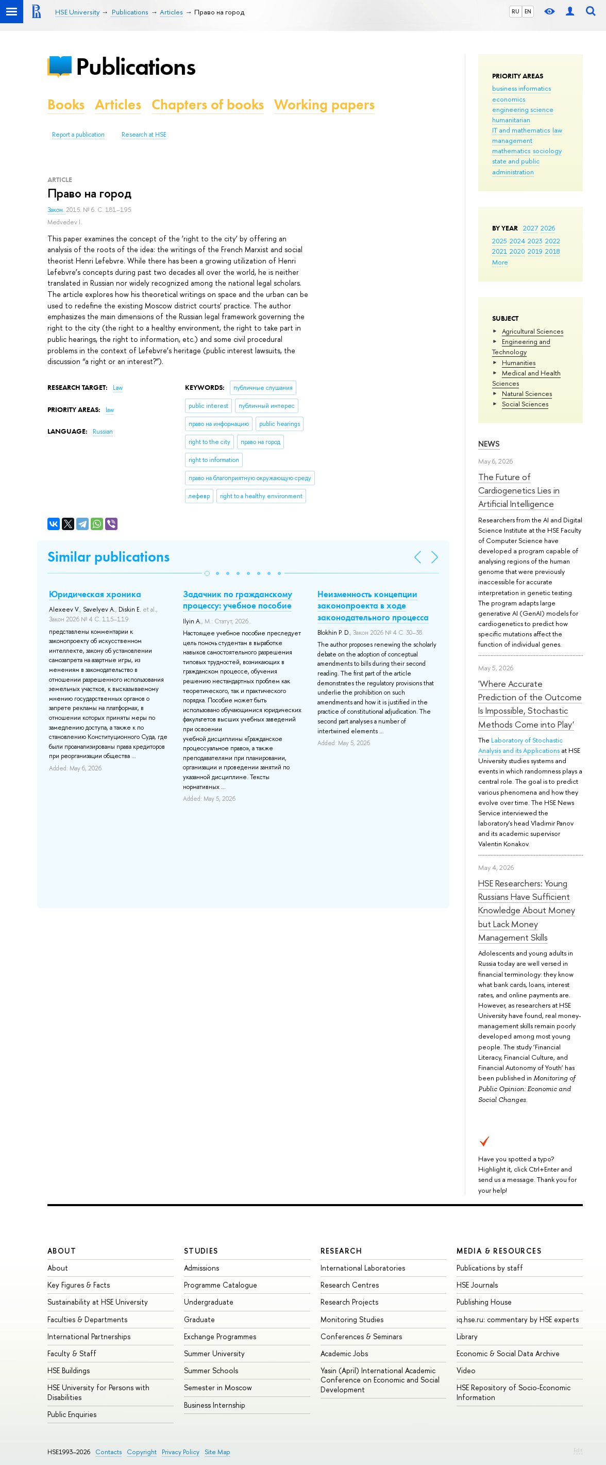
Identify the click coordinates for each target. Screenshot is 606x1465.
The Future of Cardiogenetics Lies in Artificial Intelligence (519, 490)
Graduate (199, 1319)
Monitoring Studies (352, 1319)
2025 (499, 240)
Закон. (56, 210)
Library (467, 1336)
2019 (535, 251)
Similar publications (108, 557)
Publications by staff (490, 1268)
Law (118, 388)
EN (528, 11)
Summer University (214, 1353)
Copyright (142, 1451)
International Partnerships (88, 1336)
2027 (530, 228)
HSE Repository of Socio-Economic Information (513, 1392)
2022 (552, 240)
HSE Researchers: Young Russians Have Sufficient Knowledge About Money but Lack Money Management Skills (526, 910)
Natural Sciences (527, 393)
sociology (547, 150)
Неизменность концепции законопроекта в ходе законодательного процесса (373, 605)
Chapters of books (208, 104)
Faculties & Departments (87, 1319)
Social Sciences (525, 403)
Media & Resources (499, 1251)
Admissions (201, 1268)
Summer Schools (211, 1370)
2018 (552, 251)
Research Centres (350, 1285)
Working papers (324, 104)
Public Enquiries (71, 1414)
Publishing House (484, 1302)
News (489, 443)
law (557, 130)
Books (66, 104)
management (512, 140)
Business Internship (214, 1405)
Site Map (217, 1451)
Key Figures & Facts (78, 1285)
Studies (201, 1251)
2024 (517, 240)
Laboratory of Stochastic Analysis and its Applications (520, 745)
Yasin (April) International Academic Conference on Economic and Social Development (380, 1379)
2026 (548, 228)
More (500, 262)
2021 (499, 251)
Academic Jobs (344, 1353)
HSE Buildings (68, 1370)
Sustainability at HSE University (97, 1302)
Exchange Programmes (220, 1336)
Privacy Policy (180, 1451)
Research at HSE (144, 134)
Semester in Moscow (218, 1387)
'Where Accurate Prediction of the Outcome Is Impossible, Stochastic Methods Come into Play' (530, 704)
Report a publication (78, 134)
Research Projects (349, 1302)
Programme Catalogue (220, 1285)
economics (508, 99)
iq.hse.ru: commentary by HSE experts (518, 1319)
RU (515, 11)
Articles (118, 104)
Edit (578, 1450)
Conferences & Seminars (361, 1336)
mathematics (511, 150)
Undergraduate (208, 1302)
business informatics (521, 88)
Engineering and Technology (521, 346)
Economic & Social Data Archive (508, 1353)
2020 (517, 251)
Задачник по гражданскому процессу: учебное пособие (237, 599)
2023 (535, 240)
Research (342, 1251)
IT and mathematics (521, 130)
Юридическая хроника (95, 594)
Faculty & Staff (71, 1353)
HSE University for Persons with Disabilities (98, 1392)
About (61, 1251)
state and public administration (516, 166)
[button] (207, 573)
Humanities (518, 362)
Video (466, 1370)
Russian (103, 431)
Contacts (108, 1451)
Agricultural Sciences (532, 331)
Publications (135, 66)
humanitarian (511, 119)
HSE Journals (477, 1285)
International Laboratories (363, 1268)
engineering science (522, 109)
